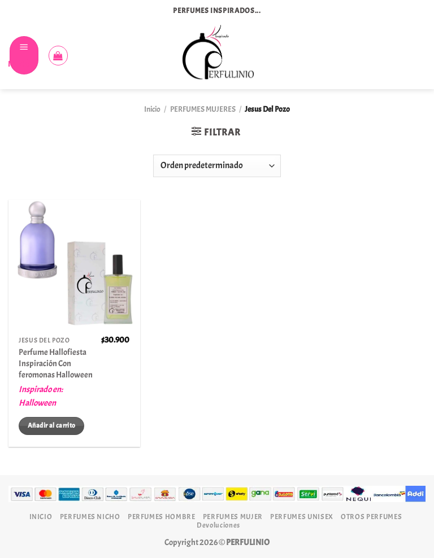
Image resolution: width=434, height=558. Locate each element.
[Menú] (24, 55)
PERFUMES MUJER (233, 516)
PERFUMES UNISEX (301, 516)
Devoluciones (218, 525)
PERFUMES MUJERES (203, 109)
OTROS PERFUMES (371, 516)
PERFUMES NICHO (90, 516)
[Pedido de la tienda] (217, 166)
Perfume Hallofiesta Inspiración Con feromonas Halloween (56, 363)
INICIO (41, 516)
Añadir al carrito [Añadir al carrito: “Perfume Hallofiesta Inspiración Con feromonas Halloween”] (51, 425)
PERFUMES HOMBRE (162, 516)
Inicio (152, 109)
